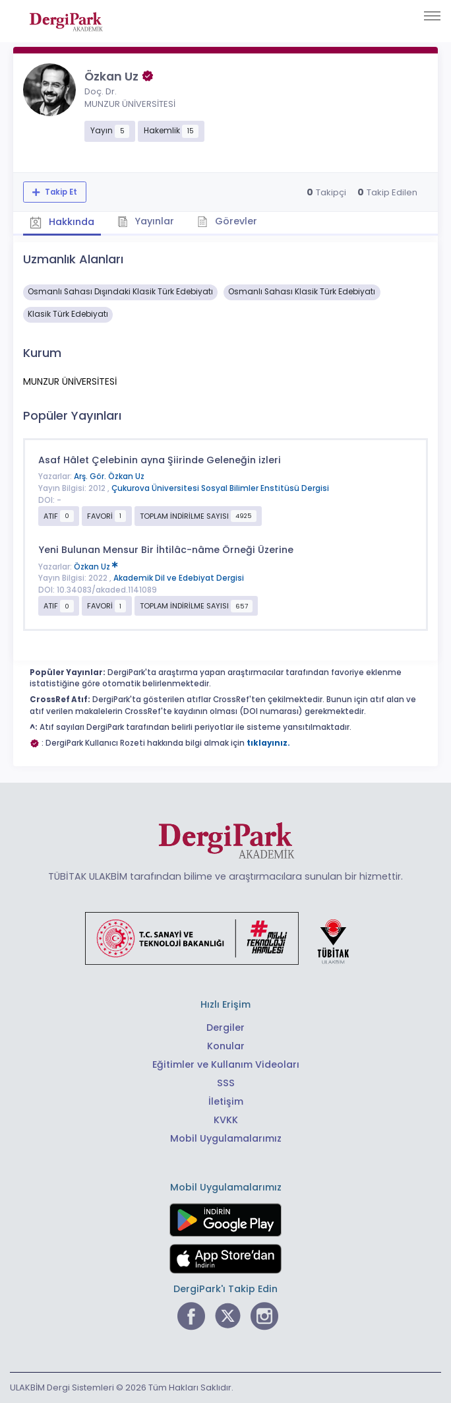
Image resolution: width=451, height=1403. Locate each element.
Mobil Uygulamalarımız (226, 1138)
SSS (226, 1083)
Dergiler (225, 1027)
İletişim (225, 1101)
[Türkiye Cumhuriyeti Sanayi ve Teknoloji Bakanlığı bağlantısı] (225, 937)
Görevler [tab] (227, 221)
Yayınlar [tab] (146, 221)
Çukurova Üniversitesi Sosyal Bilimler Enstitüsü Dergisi (220, 488)
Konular (226, 1046)
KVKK (226, 1119)
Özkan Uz (96, 567)
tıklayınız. (268, 743)
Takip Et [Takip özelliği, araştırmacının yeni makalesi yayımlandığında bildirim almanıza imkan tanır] (60, 192)
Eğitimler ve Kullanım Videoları (225, 1064)
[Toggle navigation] (432, 16)
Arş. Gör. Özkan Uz (109, 476)
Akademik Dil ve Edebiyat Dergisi (178, 578)
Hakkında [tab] (62, 222)
